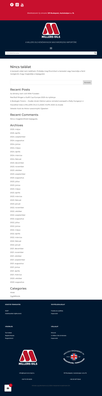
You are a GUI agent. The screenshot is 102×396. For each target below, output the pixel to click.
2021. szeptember (17, 260)
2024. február (15, 159)
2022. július (15, 222)
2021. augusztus (17, 263)
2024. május (15, 148)
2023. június (15, 185)
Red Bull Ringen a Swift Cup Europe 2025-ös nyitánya (33, 97)
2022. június (15, 226)
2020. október (16, 278)
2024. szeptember (18, 137)
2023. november (17, 166)
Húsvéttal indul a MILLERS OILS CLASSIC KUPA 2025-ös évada (36, 105)
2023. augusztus (17, 178)
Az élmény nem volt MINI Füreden (24, 94)
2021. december (17, 248)
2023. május (15, 189)
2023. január (15, 204)
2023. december (17, 163)
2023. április (15, 193)
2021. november (17, 252)
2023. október (16, 170)
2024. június (15, 144)
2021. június (15, 267)
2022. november (17, 207)
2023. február (15, 200)
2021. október (16, 256)
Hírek (12, 292)
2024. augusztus (17, 140)
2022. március (16, 237)
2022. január (15, 245)
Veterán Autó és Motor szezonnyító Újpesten (29, 108)
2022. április (15, 234)
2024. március (16, 155)
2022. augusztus (17, 219)
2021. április (15, 271)
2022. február (15, 241)
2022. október (16, 211)
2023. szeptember (17, 174)
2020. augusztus (17, 282)
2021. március (16, 275)
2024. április (15, 152)
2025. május (15, 129)
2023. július (15, 181)
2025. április (15, 133)
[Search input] (50, 53)
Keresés (87, 82)
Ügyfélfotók (15, 296)
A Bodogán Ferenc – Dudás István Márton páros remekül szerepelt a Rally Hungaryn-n (47, 101)
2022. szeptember (17, 215)
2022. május (15, 230)
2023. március (16, 196)
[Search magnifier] (95, 53)
